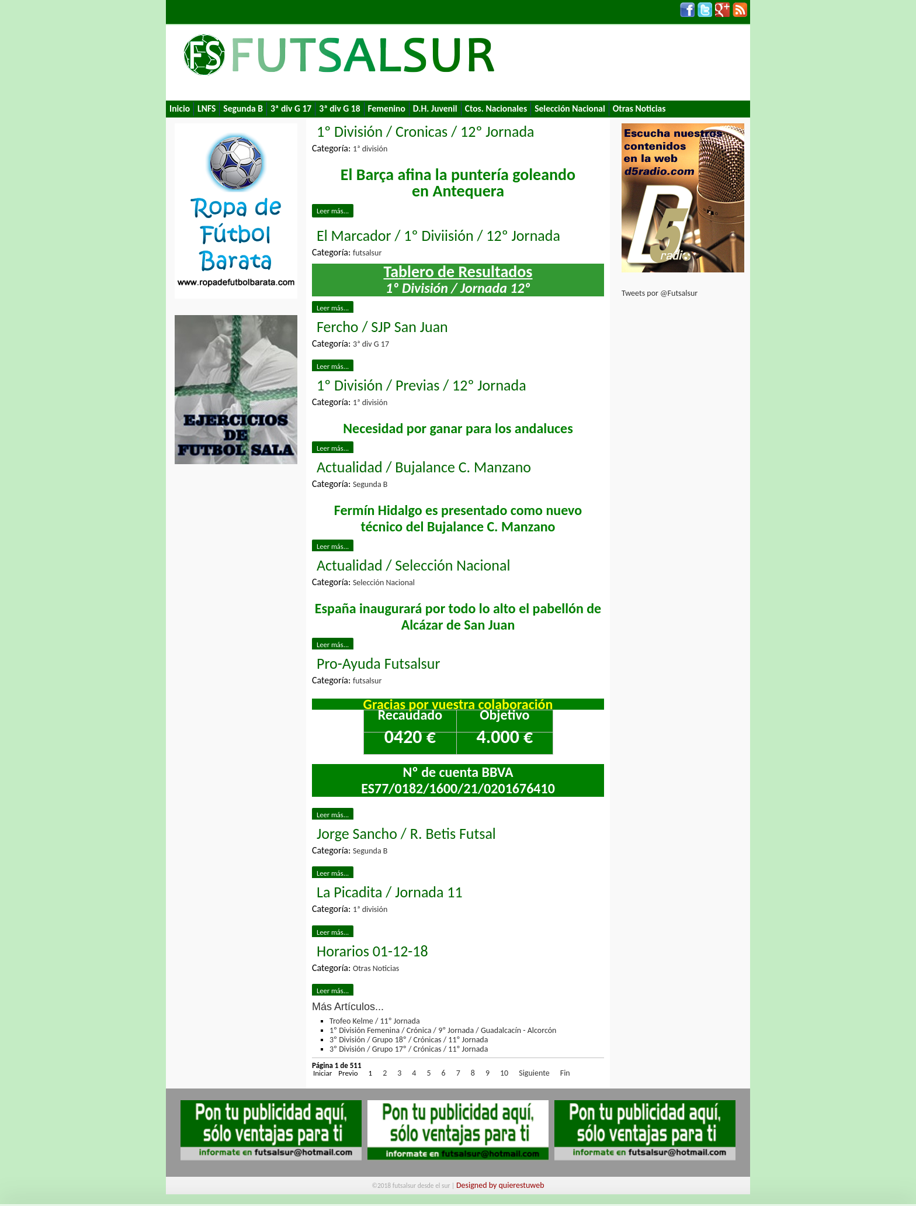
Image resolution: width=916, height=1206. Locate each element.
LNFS (206, 108)
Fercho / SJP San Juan (382, 326)
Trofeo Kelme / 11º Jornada (374, 1021)
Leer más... (333, 210)
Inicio (179, 108)
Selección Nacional (570, 108)
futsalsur (367, 253)
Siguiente (534, 1073)
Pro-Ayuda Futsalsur (378, 663)
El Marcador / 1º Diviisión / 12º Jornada (438, 235)
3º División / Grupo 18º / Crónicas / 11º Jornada (408, 1040)
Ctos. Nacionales (496, 108)
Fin (565, 1073)
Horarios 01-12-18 (372, 951)
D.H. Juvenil (435, 108)
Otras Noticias (639, 108)
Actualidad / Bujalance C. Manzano (424, 467)
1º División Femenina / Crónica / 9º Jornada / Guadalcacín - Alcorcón (442, 1030)
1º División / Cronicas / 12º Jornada (426, 131)
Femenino (386, 108)
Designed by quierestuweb (500, 1185)
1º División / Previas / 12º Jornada (421, 385)
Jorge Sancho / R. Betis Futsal (406, 833)
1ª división (370, 149)
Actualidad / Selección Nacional (413, 565)
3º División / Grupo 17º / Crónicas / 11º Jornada (408, 1049)
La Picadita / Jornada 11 (390, 892)
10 (504, 1073)
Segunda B (243, 108)
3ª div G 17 (290, 108)
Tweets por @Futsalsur (660, 293)
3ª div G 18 (339, 108)
